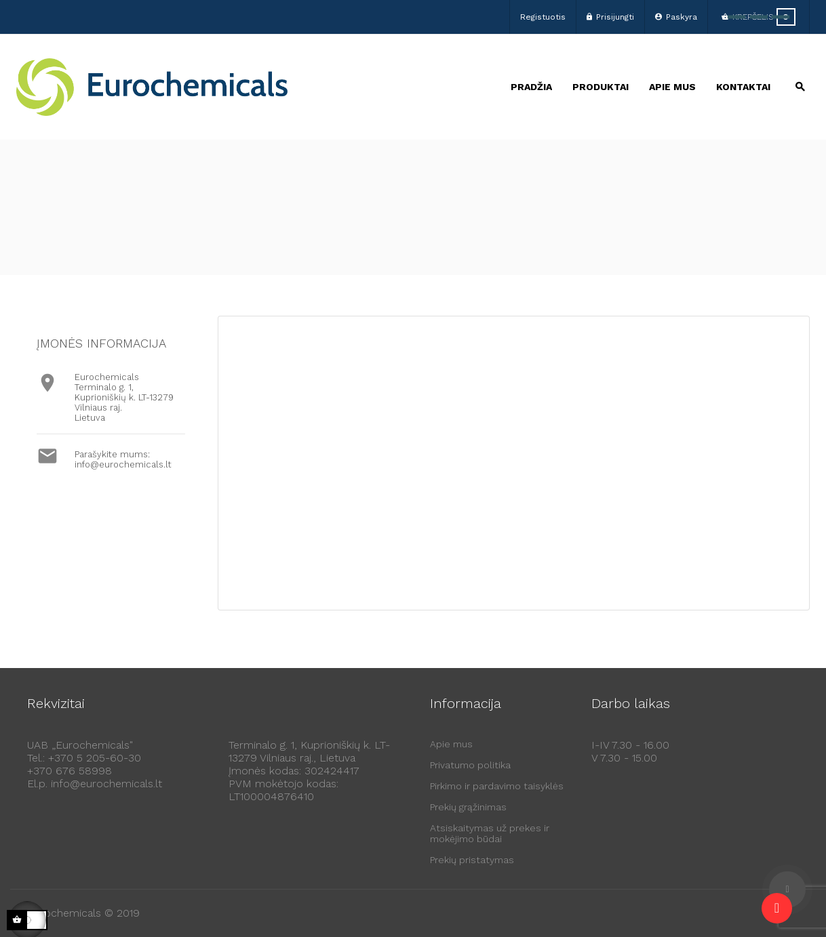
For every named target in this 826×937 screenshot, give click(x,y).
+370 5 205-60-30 (94, 757)
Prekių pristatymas (472, 859)
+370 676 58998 (69, 770)
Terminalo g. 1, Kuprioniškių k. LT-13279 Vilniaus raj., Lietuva (309, 751)
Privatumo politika (470, 764)
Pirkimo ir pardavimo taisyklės (497, 785)
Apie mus (451, 743)
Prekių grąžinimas (468, 806)
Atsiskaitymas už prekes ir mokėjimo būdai (489, 833)
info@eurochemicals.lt (123, 464)
